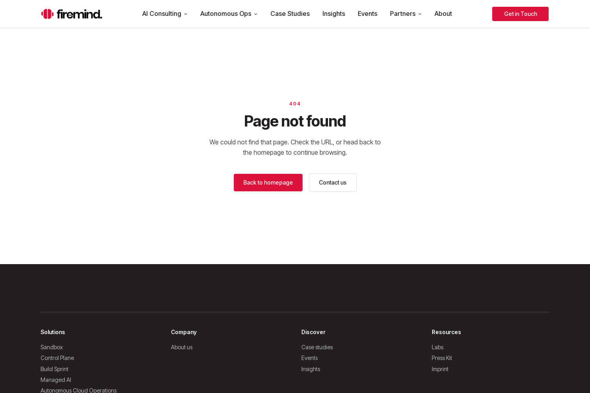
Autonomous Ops (229, 14)
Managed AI (56, 379)
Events (367, 14)
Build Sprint (54, 369)
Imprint (440, 369)
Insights (333, 14)
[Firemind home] (71, 14)
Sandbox (52, 347)
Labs (437, 347)
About (443, 14)
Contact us (333, 182)
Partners (406, 14)
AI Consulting (165, 14)
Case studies (317, 347)
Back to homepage (268, 182)
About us (181, 347)
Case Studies (290, 14)
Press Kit (442, 357)
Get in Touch (520, 13)
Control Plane (57, 357)
